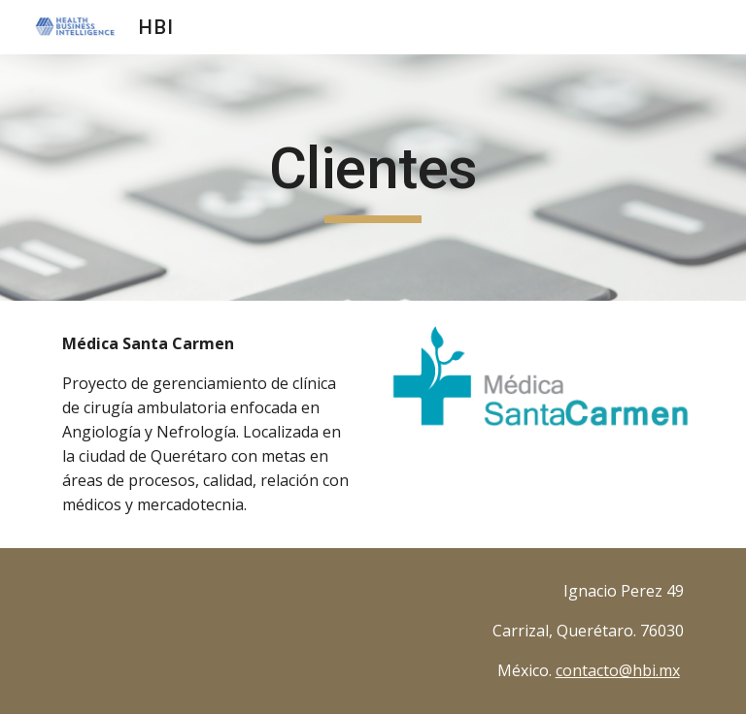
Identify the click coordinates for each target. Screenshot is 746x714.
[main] (372, 177)
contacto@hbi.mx (618, 670)
